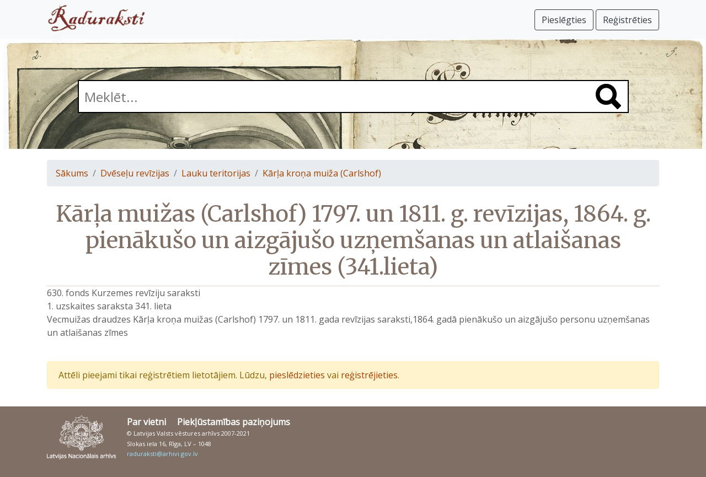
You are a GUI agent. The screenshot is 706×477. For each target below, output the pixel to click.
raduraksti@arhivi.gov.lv (162, 453)
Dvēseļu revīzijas (134, 173)
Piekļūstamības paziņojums (233, 422)
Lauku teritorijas (215, 173)
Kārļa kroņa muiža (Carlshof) (322, 173)
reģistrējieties (369, 375)
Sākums (72, 173)
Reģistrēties (627, 20)
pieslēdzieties (297, 375)
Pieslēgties (564, 20)
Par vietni (146, 422)
